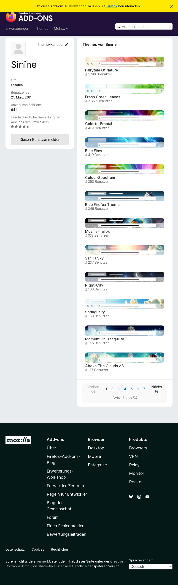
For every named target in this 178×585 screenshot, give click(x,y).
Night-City (94, 285)
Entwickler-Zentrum (65, 485)
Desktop (96, 448)
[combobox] (144, 26)
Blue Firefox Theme (102, 204)
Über (51, 448)
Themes (41, 28)
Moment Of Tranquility (104, 339)
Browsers (138, 448)
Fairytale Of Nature (101, 70)
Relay (134, 464)
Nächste (156, 389)
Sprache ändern (141, 560)
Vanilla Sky (94, 258)
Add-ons (55, 439)
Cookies (38, 549)
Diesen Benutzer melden (39, 139)
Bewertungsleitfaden (66, 534)
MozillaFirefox (97, 231)
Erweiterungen (17, 28)
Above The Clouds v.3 (104, 366)
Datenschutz (15, 549)
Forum (53, 517)
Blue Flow (93, 151)
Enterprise (97, 464)
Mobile (94, 456)
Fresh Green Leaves (102, 97)
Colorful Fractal (98, 124)
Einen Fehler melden (65, 525)
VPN (133, 456)
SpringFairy (95, 312)
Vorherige (93, 389)
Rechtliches (60, 549)
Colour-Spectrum (100, 177)
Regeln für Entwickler (67, 494)
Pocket (136, 481)
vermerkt (43, 561)
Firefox (111, 6)
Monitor (136, 473)
